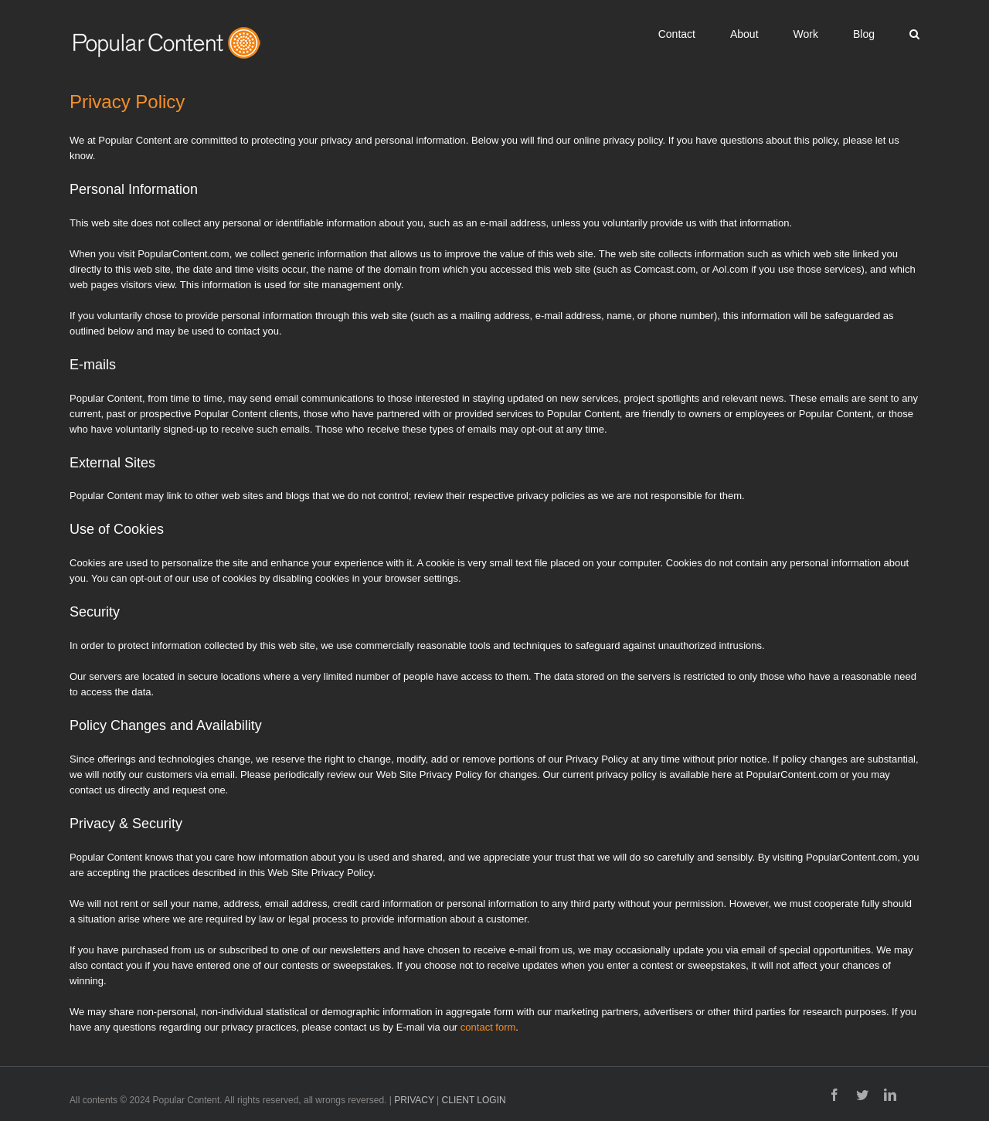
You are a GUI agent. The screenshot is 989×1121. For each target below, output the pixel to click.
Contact (676, 34)
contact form (488, 1027)
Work (806, 34)
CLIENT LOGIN (474, 1100)
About (744, 34)
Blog (864, 34)
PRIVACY (414, 1100)
